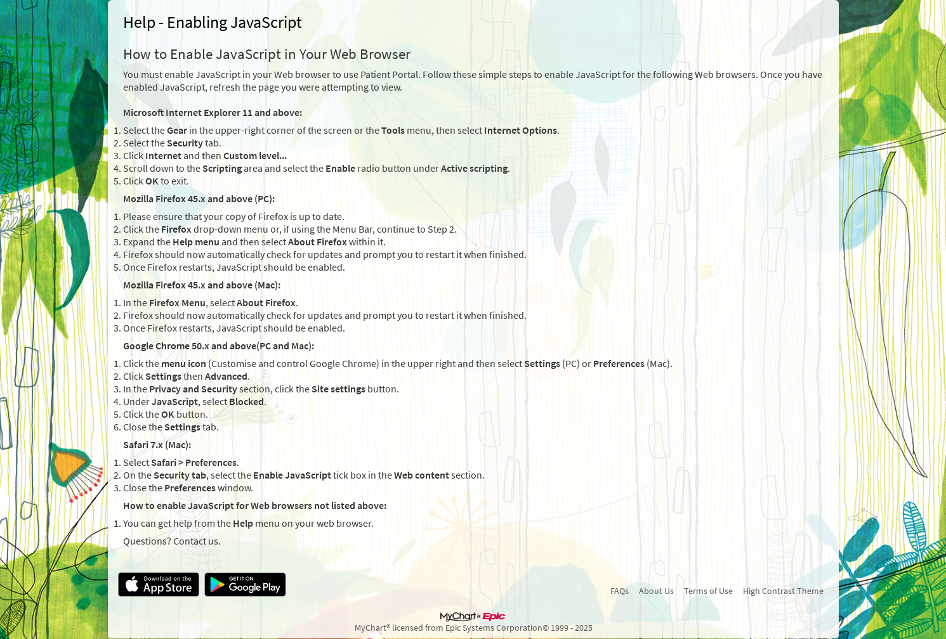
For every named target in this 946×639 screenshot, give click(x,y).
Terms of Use (708, 591)
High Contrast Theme (783, 591)
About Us (656, 591)
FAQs (619, 591)
